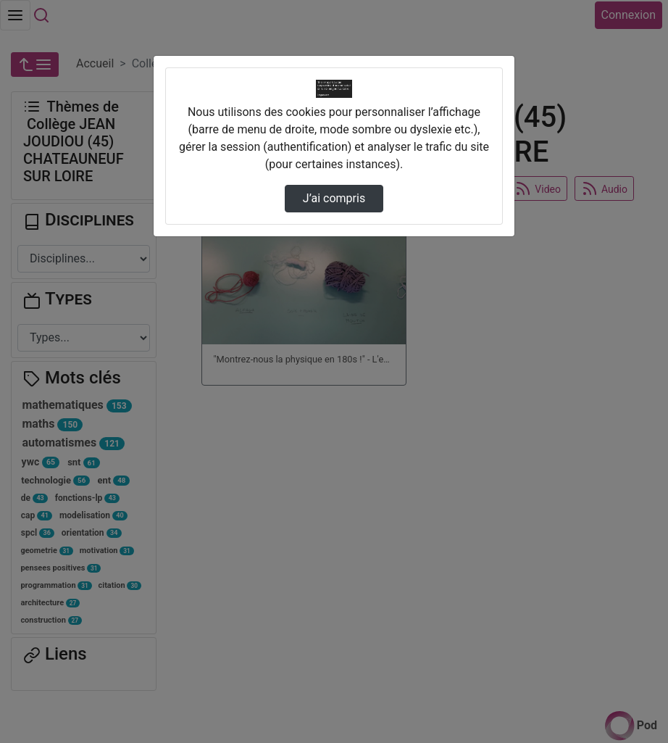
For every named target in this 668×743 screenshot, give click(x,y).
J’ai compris (334, 198)
